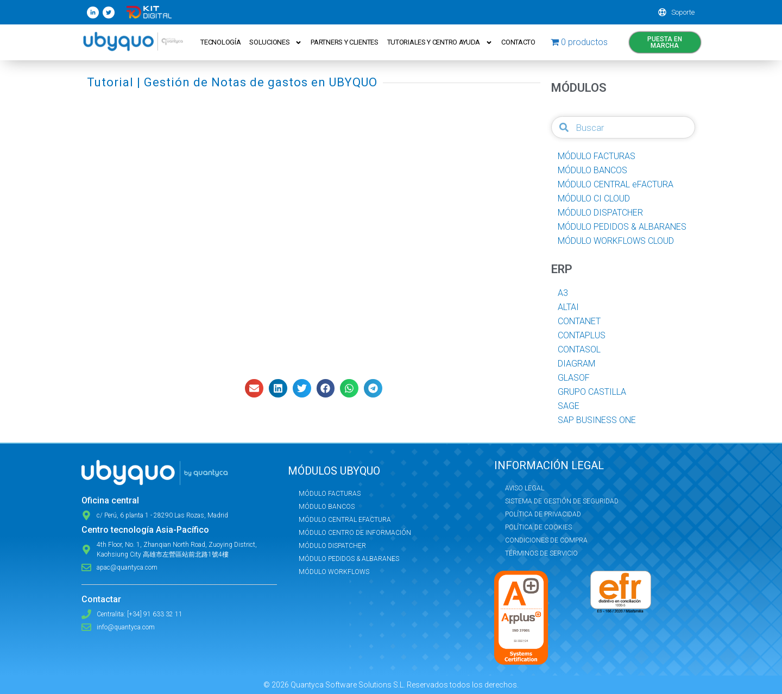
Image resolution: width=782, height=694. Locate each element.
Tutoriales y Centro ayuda (441, 43)
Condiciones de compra (546, 540)
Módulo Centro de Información (355, 533)
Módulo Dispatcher (332, 546)
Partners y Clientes (345, 42)
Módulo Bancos (327, 506)
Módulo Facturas (330, 493)
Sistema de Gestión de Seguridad (562, 501)
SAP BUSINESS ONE (597, 420)
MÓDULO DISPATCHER (600, 212)
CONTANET (579, 321)
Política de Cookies (538, 527)
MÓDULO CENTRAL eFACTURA (615, 184)
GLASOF (574, 378)
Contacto (519, 42)
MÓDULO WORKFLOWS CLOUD (616, 241)
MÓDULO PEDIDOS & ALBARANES (622, 227)
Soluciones (276, 43)
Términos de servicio (541, 553)
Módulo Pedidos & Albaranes (349, 559)
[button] (254, 388)
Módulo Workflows (334, 572)
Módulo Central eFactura (345, 519)
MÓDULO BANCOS (592, 170)
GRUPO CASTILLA (592, 392)
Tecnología (221, 42)
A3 (563, 293)
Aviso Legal (524, 488)
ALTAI (568, 307)
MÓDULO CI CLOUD (594, 198)
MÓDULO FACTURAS (596, 156)
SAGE (568, 406)
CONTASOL (579, 349)
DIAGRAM (576, 363)
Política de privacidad (543, 514)
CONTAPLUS (582, 335)
